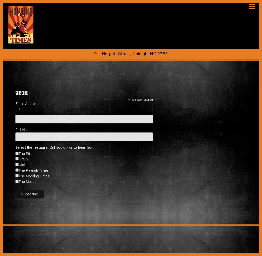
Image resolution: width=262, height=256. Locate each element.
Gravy (23, 160)
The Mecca (27, 182)
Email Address (84, 107)
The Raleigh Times (34, 171)
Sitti (22, 165)
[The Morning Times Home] (21, 24)
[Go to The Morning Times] (131, 54)
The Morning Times (34, 176)
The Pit (24, 154)
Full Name (24, 130)
